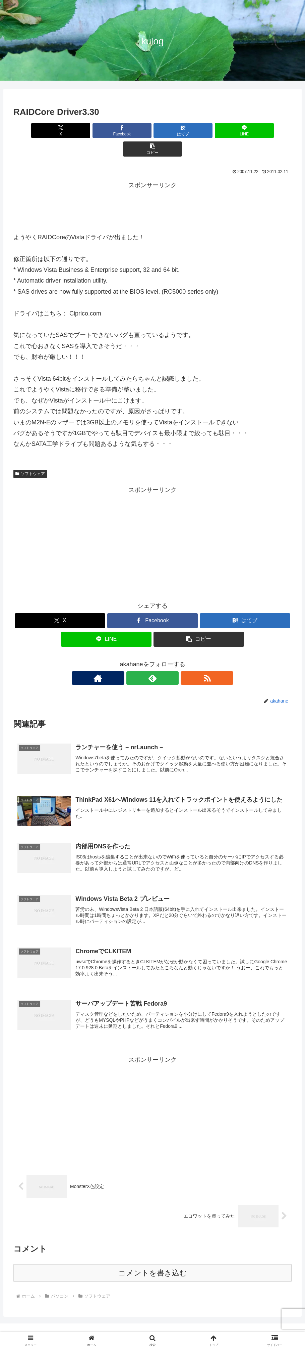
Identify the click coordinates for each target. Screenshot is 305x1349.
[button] (246, 130)
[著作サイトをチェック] (137, 659)
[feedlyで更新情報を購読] (152, 659)
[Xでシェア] (59, 130)
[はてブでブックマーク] (152, 130)
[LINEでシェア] (199, 130)
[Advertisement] (152, 187)
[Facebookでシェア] (105, 130)
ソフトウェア (30, 455)
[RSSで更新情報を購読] (168, 659)
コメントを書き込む (152, 1259)
